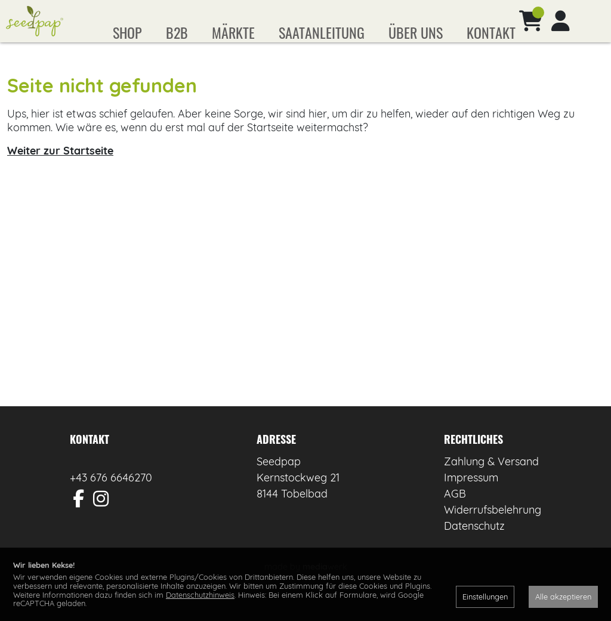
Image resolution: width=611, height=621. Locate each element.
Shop (127, 32)
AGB (455, 511)
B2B (177, 32)
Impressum (471, 495)
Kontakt (491, 32)
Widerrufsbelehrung (492, 527)
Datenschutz (474, 543)
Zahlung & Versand (491, 479)
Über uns (415, 32)
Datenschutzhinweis (200, 595)
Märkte (233, 32)
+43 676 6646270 (111, 495)
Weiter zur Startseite (60, 168)
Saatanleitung (322, 32)
